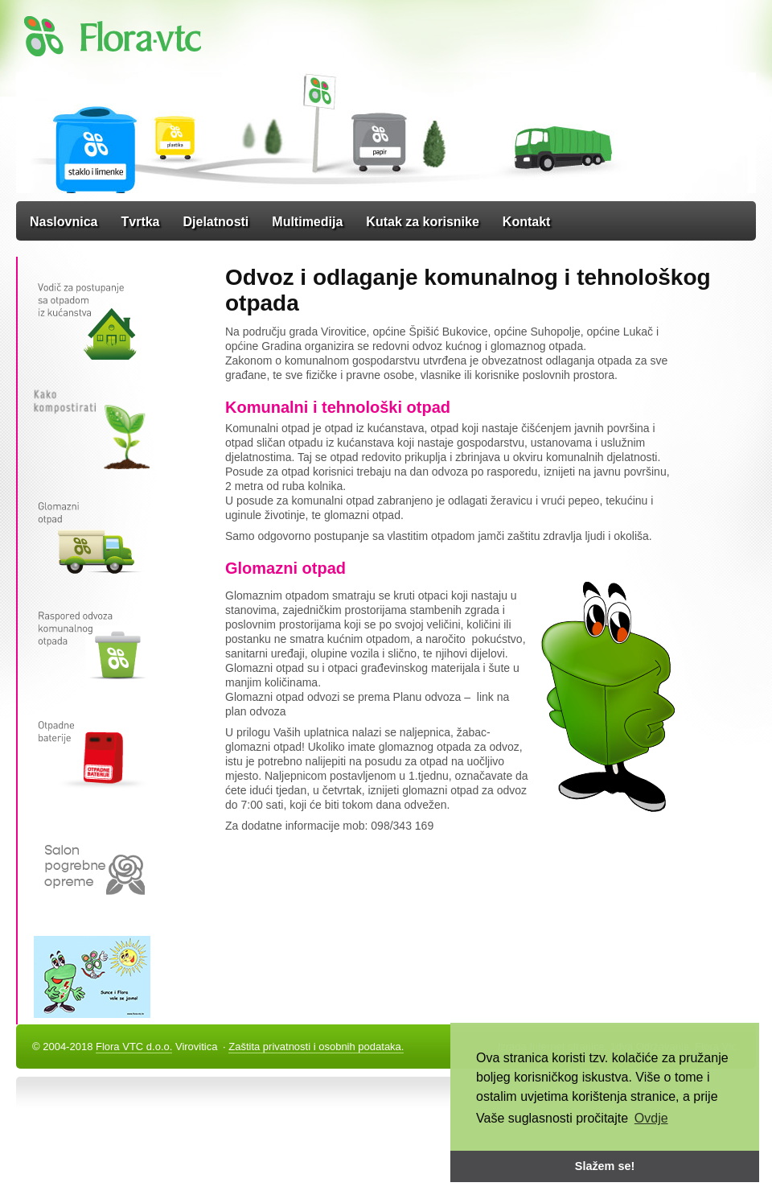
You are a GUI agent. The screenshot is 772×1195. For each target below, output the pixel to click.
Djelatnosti (216, 222)
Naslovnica (63, 222)
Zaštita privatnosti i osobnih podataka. (316, 1046)
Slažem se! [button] (604, 1166)
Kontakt (527, 222)
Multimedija (307, 222)
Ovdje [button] (651, 1118)
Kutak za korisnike (422, 222)
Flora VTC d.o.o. (134, 1046)
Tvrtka (140, 222)
